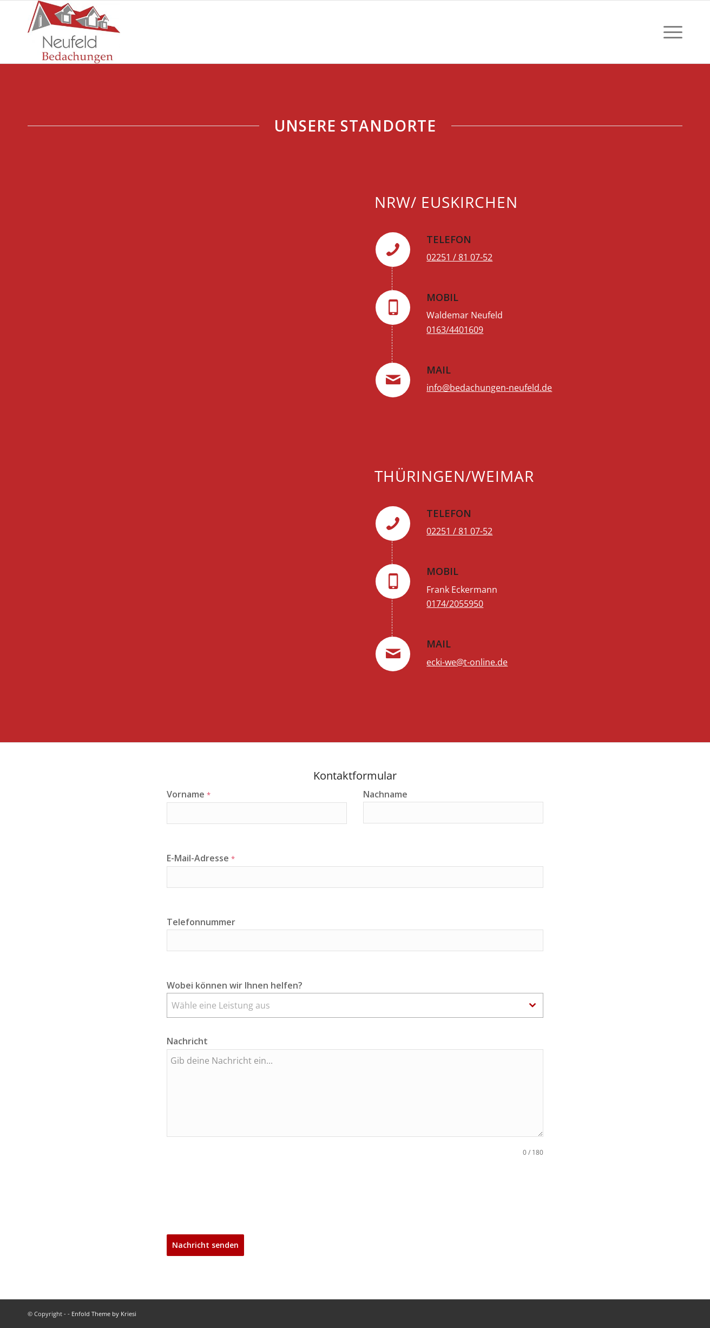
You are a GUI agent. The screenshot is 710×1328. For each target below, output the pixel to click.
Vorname (189, 794)
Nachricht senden (205, 1245)
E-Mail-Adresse (201, 858)
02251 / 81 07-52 (459, 257)
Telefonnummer (201, 922)
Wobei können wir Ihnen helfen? (235, 985)
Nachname (385, 794)
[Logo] (74, 32)
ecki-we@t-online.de (467, 662)
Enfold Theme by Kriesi (103, 1314)
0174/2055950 (454, 604)
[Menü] (669, 32)
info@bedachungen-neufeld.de (489, 388)
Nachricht (187, 1041)
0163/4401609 (454, 330)
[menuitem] (669, 32)
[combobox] (355, 1005)
